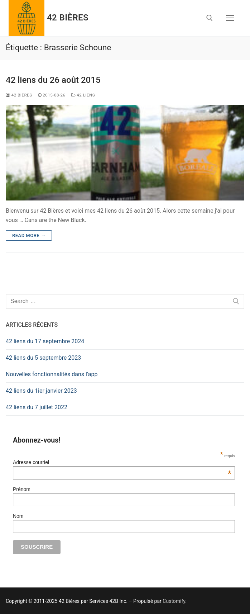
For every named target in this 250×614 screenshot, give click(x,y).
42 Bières (67, 18)
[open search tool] (209, 18)
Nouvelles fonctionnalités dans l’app (51, 374)
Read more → (28, 235)
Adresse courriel (122, 462)
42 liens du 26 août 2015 (53, 80)
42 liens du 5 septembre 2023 (43, 357)
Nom (18, 516)
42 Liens (83, 95)
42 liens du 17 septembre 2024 (45, 341)
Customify (174, 601)
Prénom (21, 489)
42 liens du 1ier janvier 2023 (41, 390)
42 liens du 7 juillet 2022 (36, 407)
